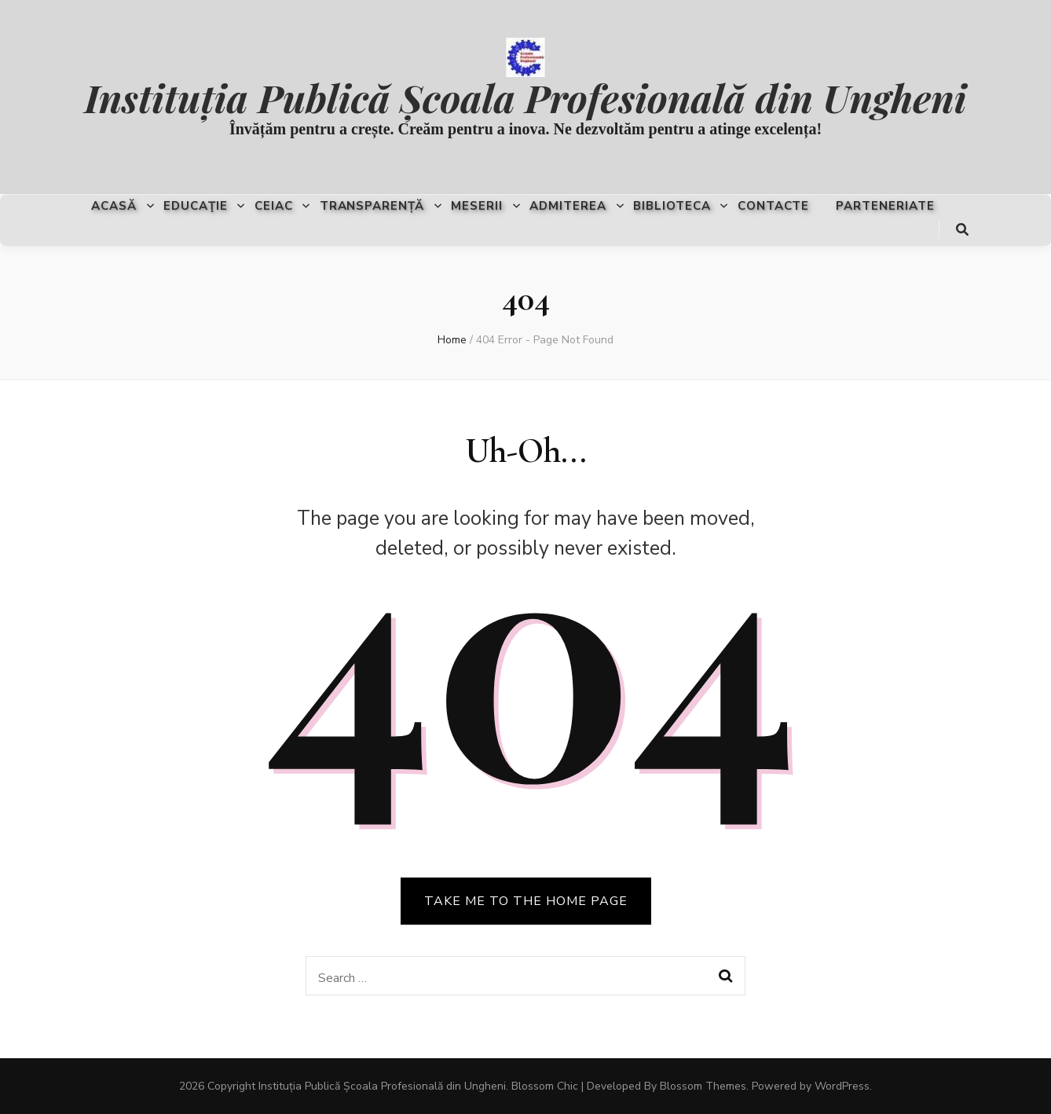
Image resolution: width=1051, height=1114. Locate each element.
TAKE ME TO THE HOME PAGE (526, 901)
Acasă (114, 206)
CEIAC (274, 206)
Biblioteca (672, 206)
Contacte (774, 206)
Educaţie (195, 206)
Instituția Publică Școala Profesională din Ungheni (525, 97)
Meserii (477, 206)
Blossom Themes (703, 1086)
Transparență (372, 206)
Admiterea (567, 206)
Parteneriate (885, 206)
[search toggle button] (962, 229)
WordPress (842, 1086)
